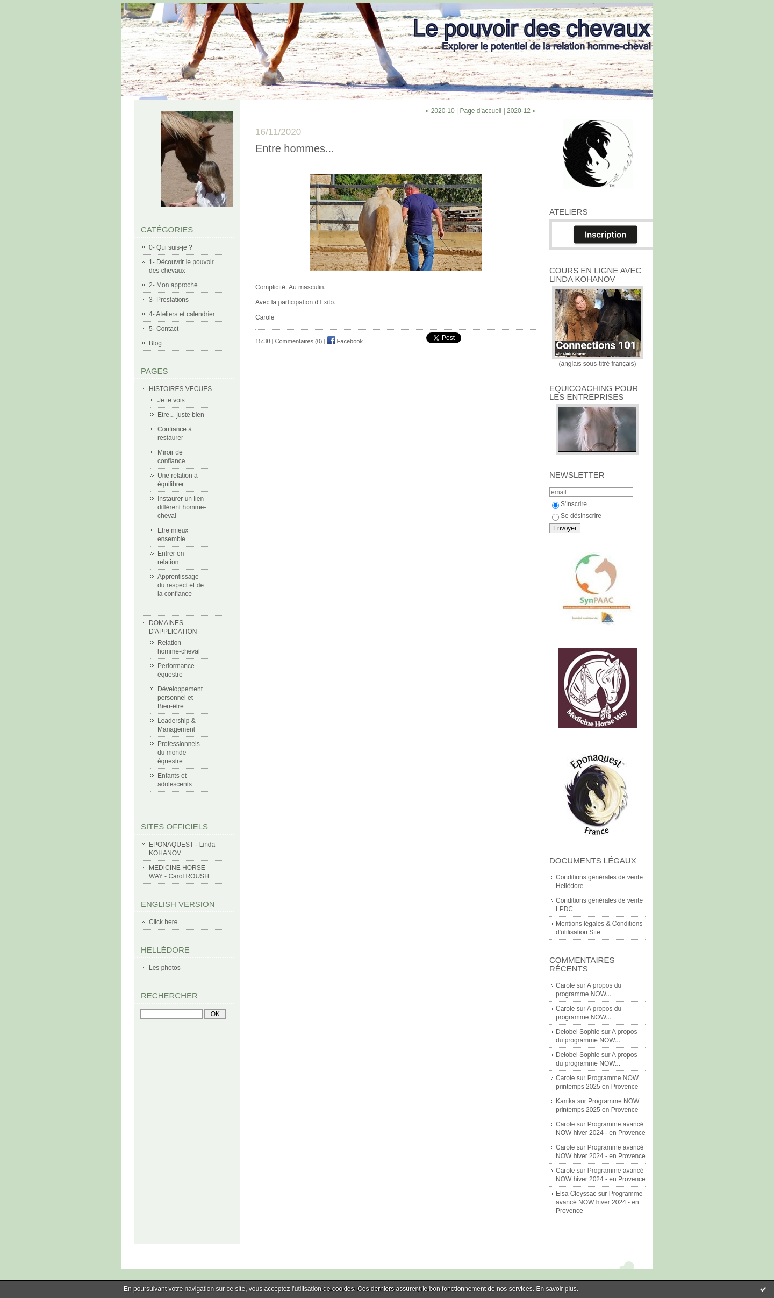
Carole (565, 985)
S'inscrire (569, 504)
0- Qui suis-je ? (170, 247)
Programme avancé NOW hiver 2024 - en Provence (599, 1202)
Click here (163, 922)
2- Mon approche (173, 285)
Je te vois (171, 400)
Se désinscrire (576, 516)
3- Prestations (169, 299)
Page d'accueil (480, 111)
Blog (155, 343)
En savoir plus (556, 1289)
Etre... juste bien (180, 415)
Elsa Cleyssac (576, 1193)
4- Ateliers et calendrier (182, 314)
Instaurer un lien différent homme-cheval (181, 507)
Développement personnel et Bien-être (180, 697)
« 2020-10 (440, 111)
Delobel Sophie (577, 1031)
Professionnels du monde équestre (178, 752)
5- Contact (163, 328)
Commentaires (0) (298, 341)
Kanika (566, 1101)
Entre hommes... (294, 148)
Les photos (165, 967)
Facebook (345, 341)
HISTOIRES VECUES (180, 389)
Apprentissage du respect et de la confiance (180, 585)
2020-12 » (521, 111)
